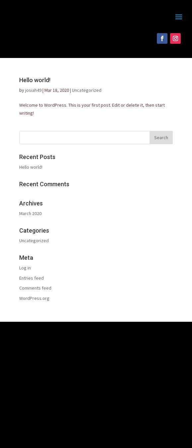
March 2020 (30, 213)
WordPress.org (34, 298)
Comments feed (35, 288)
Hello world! (34, 80)
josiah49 (33, 90)
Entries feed (31, 278)
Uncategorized (86, 90)
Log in (25, 268)
